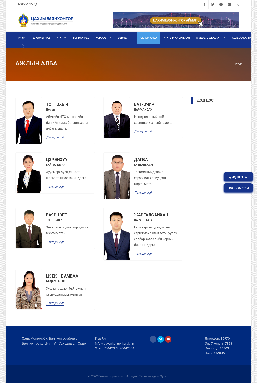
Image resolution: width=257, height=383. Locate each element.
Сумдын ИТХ (237, 177)
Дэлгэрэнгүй (55, 133)
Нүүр (238, 59)
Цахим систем (238, 188)
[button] (122, 20)
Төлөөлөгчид (27, 4)
